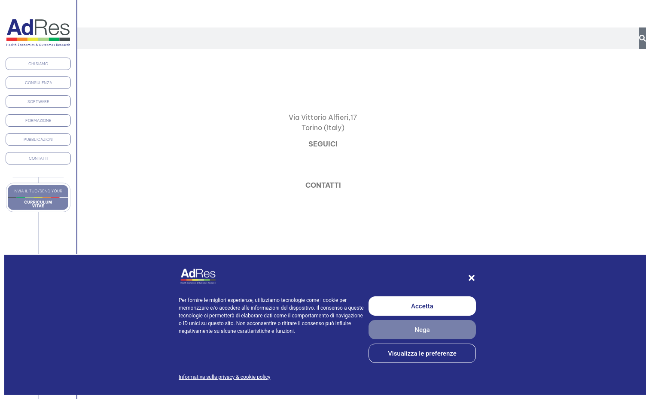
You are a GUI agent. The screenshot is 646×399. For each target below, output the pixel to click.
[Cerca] (642, 38)
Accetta (422, 306)
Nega (422, 330)
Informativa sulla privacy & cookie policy (224, 377)
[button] (471, 278)
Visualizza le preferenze (422, 353)
